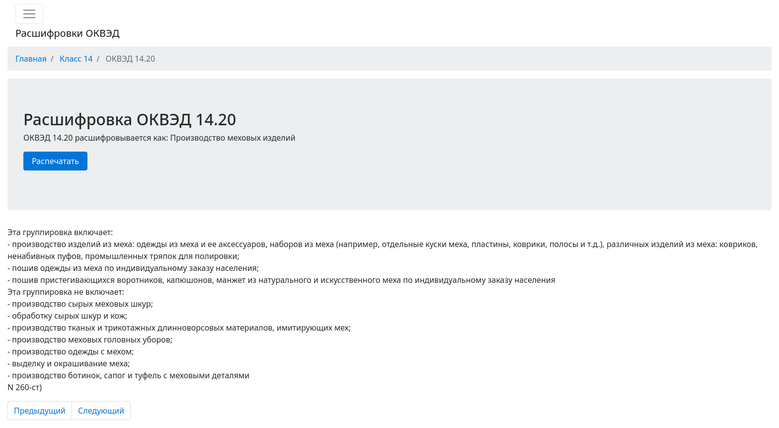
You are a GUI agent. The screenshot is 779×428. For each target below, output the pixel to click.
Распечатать (55, 161)
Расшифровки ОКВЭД (67, 33)
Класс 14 (76, 58)
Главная (31, 58)
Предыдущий (40, 410)
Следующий (101, 410)
